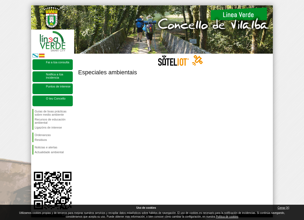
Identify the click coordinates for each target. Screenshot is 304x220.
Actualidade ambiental (49, 152)
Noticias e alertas (46, 147)
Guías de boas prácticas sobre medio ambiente (51, 113)
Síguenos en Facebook (35, 163)
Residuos (41, 139)
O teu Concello (56, 98)
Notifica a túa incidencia (54, 76)
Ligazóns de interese (48, 127)
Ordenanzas (43, 135)
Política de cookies (227, 216)
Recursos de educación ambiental (50, 121)
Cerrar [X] (283, 207)
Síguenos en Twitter (44, 163)
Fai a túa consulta (57, 62)
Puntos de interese (58, 86)
